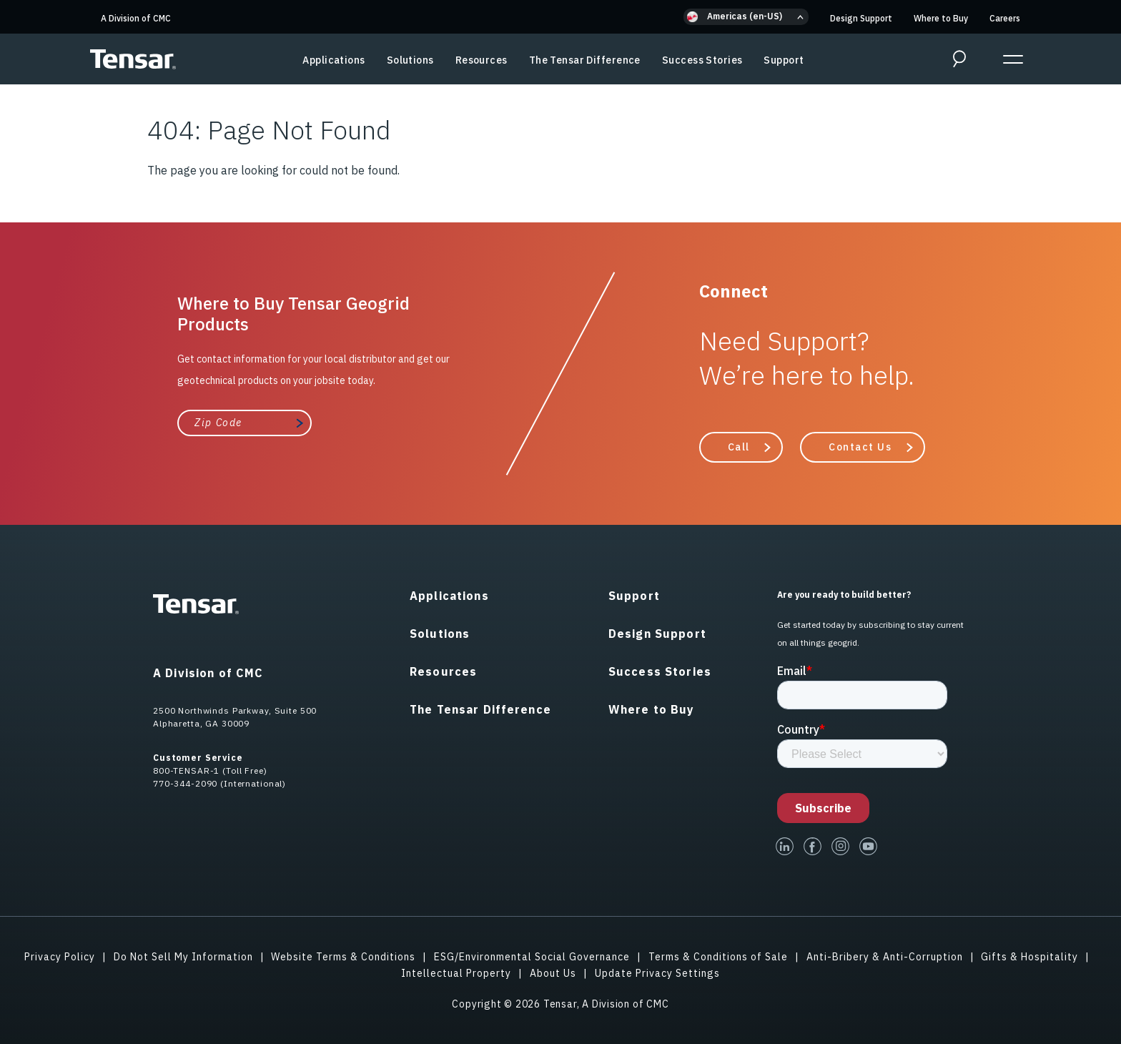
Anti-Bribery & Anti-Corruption (884, 956)
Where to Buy (941, 18)
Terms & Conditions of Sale (718, 956)
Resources (481, 60)
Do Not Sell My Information (183, 956)
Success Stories (702, 60)
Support (784, 60)
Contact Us (860, 446)
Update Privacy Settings (657, 973)
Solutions (410, 60)
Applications (333, 60)
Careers (1004, 18)
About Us (553, 973)
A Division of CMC (136, 18)
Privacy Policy (59, 956)
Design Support (861, 18)
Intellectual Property (456, 973)
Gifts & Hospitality (1029, 956)
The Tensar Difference (585, 60)
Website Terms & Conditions (343, 956)
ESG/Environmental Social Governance (532, 956)
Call (739, 446)
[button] (746, 17)
